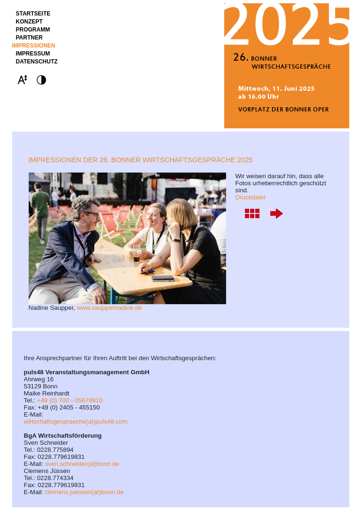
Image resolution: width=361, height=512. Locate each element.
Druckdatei (250, 197)
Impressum (33, 53)
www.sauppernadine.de (109, 307)
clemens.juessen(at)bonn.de (84, 492)
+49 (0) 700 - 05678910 (70, 400)
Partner (29, 37)
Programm (33, 29)
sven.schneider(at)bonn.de (82, 463)
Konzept (29, 21)
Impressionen (33, 45)
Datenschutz (37, 61)
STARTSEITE (33, 13)
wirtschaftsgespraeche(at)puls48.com (76, 421)
